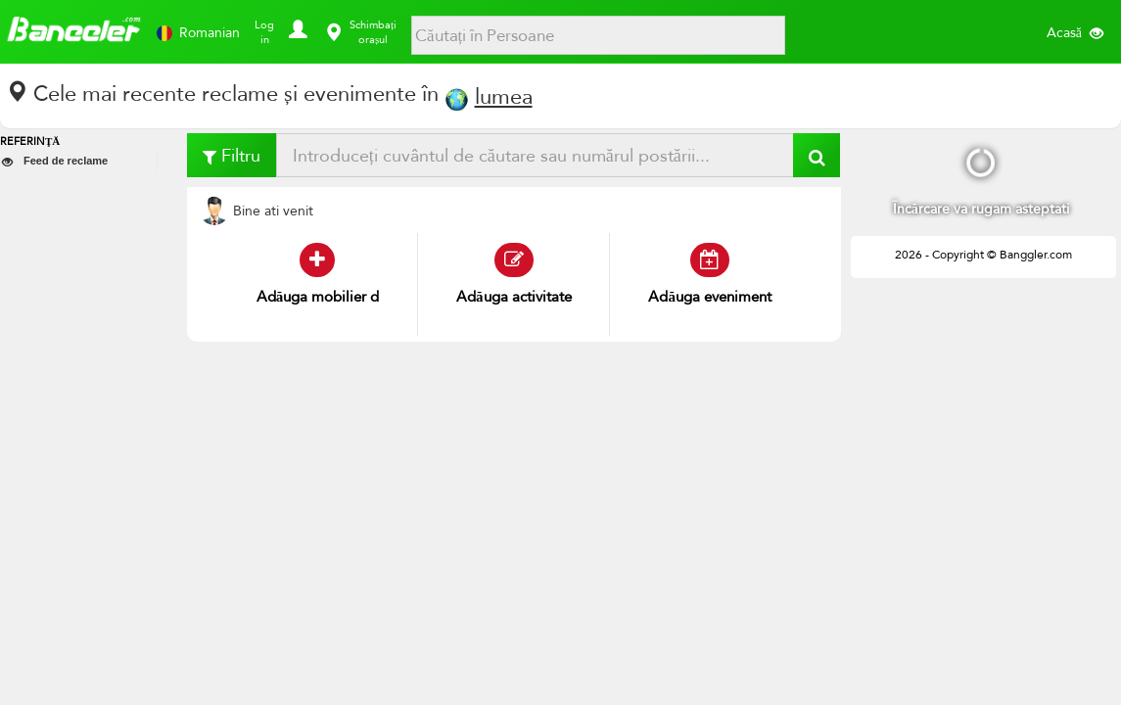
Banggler (73, 31)
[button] (294, 24)
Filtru (231, 155)
